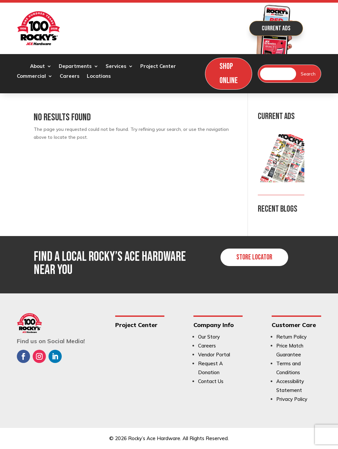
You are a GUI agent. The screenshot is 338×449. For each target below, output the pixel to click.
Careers (70, 76)
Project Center (158, 66)
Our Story (209, 337)
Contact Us (210, 381)
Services (116, 66)
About (37, 66)
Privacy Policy (291, 399)
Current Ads (276, 28)
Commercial (31, 76)
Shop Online (229, 73)
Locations (99, 76)
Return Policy (291, 337)
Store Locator (254, 257)
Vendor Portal (214, 354)
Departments (75, 66)
